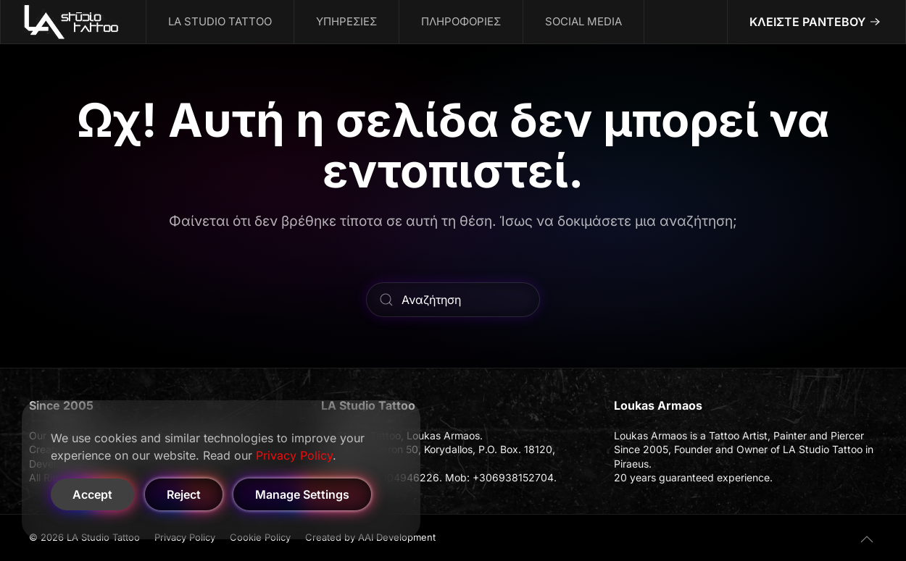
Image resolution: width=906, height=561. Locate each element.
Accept (92, 494)
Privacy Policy (294, 455)
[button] (867, 539)
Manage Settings (302, 494)
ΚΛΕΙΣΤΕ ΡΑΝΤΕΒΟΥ (807, 21)
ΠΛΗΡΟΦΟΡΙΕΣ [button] (461, 21)
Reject (184, 494)
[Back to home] (73, 21)
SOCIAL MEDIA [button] (583, 21)
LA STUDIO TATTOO (220, 21)
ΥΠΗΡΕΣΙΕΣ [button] (346, 21)
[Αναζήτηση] (453, 299)
